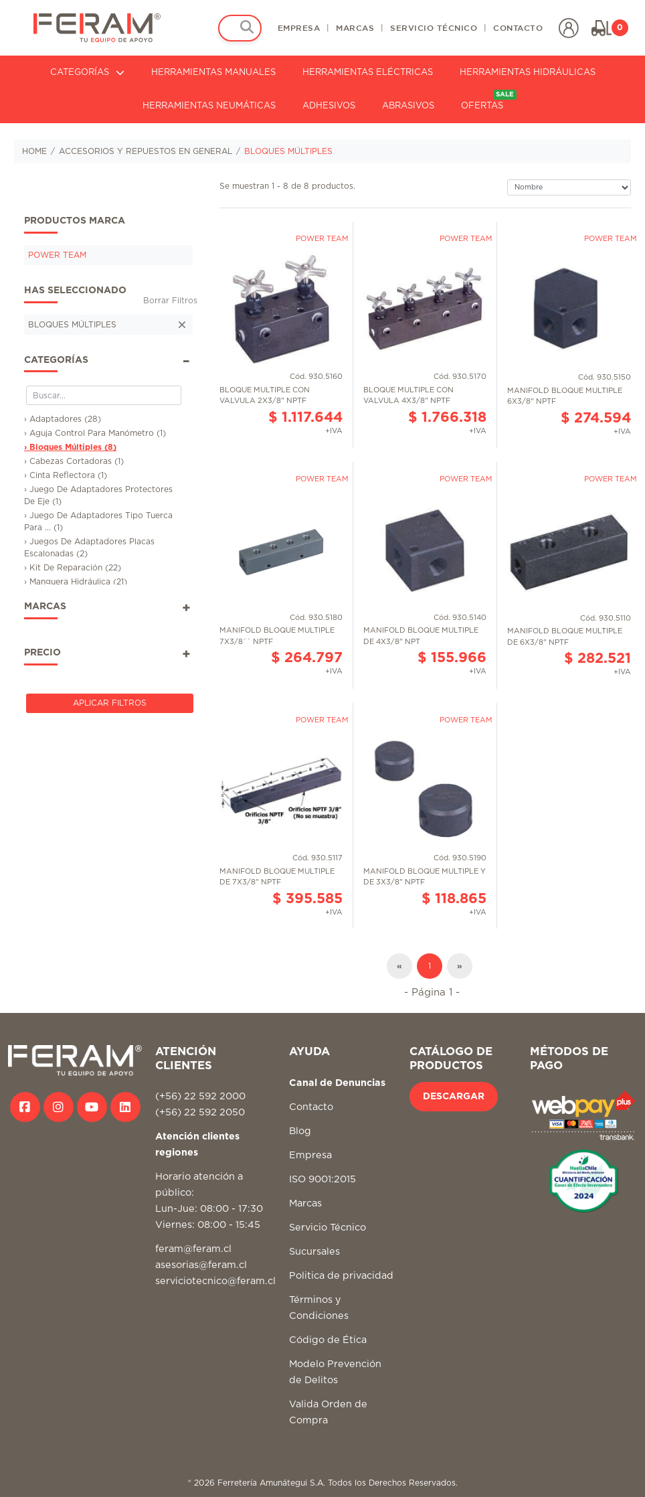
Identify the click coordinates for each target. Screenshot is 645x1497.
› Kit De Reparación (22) (72, 568)
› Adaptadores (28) (62, 419)
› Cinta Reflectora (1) (65, 475)
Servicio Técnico (327, 1228)
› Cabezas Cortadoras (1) (74, 461)
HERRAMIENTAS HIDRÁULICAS (527, 72)
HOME (34, 151)
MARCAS (355, 27)
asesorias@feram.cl (201, 1265)
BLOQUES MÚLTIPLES (288, 151)
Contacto (311, 1107)
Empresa (310, 1155)
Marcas (305, 1203)
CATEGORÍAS (87, 72)
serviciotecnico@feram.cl (215, 1281)
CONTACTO (518, 27)
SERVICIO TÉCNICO (433, 27)
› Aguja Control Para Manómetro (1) (95, 433)
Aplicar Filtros (110, 703)
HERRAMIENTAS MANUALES (213, 72)
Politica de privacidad (341, 1276)
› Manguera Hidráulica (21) (75, 582)
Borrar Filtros (170, 301)
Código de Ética (328, 1340)
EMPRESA (299, 27)
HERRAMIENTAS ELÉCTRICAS (367, 72)
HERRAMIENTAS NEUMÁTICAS (209, 106)
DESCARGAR (453, 1096)
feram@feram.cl (193, 1249)
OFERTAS (489, 100)
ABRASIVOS (408, 106)
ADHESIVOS (328, 106)
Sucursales (314, 1252)
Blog (300, 1131)
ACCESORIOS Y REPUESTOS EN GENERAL (145, 151)
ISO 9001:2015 (322, 1179)
